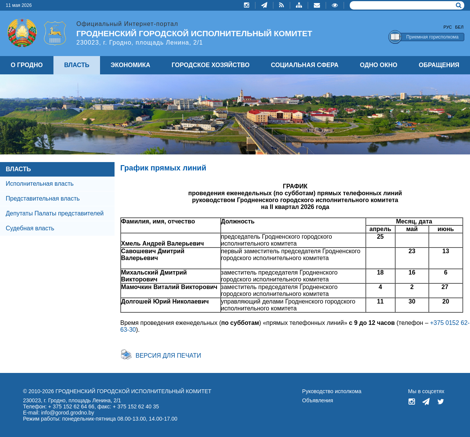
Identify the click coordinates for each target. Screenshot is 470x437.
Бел (459, 27)
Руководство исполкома (331, 391)
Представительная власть (43, 198)
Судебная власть (30, 228)
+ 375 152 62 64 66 (71, 406)
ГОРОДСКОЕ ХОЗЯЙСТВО (211, 65)
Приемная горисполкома (432, 37)
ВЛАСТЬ (18, 169)
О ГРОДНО (27, 65)
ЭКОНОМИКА (130, 65)
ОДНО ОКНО (378, 65)
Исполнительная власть (40, 183)
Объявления (317, 400)
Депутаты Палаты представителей (55, 213)
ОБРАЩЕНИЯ (439, 65)
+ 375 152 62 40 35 (136, 406)
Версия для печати (168, 355)
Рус (448, 27)
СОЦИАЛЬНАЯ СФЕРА (305, 65)
